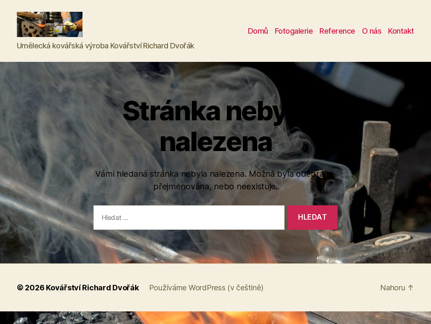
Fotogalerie (294, 37)
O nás (372, 37)
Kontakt (401, 37)
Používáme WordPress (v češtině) (206, 300)
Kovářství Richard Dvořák (92, 300)
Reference (337, 37)
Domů (258, 37)
